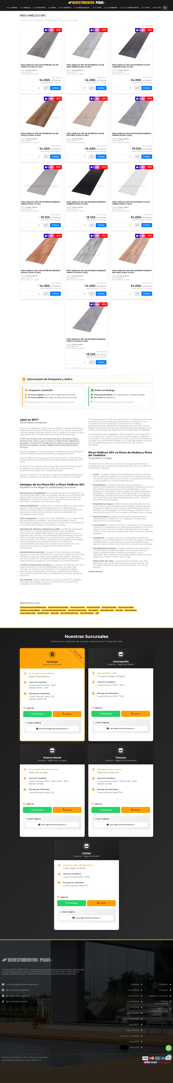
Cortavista (129, 1031)
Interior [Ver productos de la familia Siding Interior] (110, 8)
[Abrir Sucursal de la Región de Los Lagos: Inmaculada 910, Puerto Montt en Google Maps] (55, 769)
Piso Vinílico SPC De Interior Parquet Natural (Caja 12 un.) (132, 271)
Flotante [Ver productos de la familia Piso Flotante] (39, 8)
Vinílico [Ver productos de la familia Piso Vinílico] (25, 8)
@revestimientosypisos (17, 997)
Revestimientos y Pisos (18, 1053)
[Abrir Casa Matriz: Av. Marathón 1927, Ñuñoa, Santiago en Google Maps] (55, 674)
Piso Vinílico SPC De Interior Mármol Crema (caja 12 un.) (40, 203)
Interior (133, 1025)
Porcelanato (131, 1014)
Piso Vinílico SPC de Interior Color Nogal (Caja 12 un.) (39, 134)
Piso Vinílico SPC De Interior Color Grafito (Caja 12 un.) (39, 66)
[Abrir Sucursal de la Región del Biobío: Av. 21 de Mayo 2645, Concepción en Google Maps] (123, 674)
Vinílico (133, 991)
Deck (134, 1002)
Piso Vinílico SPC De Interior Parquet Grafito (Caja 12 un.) (86, 271)
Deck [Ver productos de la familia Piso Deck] (52, 8)
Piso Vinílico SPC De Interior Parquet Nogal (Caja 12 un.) (41, 271)
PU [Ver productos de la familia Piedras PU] (156, 8)
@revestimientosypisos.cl (18, 985)
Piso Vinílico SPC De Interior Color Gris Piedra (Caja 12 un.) (85, 66)
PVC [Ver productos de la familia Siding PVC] (145, 8)
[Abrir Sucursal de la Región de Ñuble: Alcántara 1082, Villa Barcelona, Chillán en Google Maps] (89, 863)
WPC (134, 1019)
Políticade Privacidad (161, 998)
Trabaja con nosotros (158, 991)
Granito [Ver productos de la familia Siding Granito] (64, 8)
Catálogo (135, 979)
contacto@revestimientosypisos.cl (22, 979)
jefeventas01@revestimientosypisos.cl (52, 728)
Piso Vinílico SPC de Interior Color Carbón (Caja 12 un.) (131, 66)
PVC (134, 1037)
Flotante (133, 997)
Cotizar (55, 88)
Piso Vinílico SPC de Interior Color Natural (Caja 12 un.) (85, 134)
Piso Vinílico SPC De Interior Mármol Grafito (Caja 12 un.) (86, 340)
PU (134, 1042)
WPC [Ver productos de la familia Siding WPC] (97, 8)
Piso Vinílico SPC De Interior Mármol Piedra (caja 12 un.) (131, 134)
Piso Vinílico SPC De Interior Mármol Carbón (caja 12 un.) (86, 203)
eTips (18, 1055)
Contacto (163, 985)
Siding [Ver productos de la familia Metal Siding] (12, 8)
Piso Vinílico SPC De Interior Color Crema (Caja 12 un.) (131, 203)
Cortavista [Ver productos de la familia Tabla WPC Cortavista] (129, 8)
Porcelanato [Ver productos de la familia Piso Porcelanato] (82, 8)
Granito (133, 1008)
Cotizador (163, 979)
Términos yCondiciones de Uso (158, 1005)
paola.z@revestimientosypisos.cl (120, 728)
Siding (133, 985)
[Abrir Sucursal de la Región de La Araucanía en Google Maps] (123, 769)
